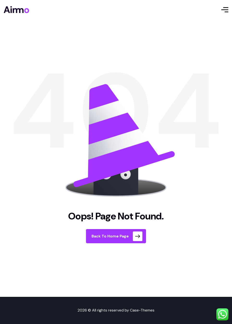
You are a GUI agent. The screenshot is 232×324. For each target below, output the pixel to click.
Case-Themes (142, 310)
